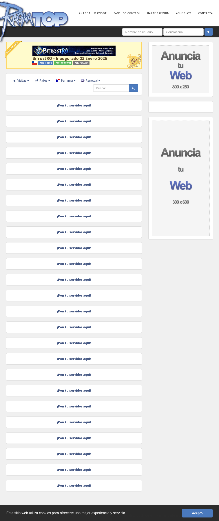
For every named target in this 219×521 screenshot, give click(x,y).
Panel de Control (127, 13)
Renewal (90, 80)
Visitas (21, 80)
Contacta (205, 13)
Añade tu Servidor (93, 13)
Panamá (65, 80)
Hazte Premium (158, 13)
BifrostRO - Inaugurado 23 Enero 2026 (69, 58)
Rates (42, 80)
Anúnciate (184, 13)
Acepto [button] (197, 513)
